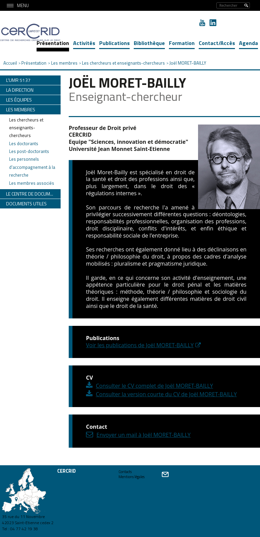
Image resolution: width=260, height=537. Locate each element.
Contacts (125, 471)
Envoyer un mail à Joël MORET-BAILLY (143, 435)
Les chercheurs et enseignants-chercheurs (26, 127)
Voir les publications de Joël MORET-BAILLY (140, 345)
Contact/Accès (217, 43)
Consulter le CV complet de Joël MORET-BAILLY (154, 385)
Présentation (53, 43)
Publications (114, 43)
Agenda (248, 43)
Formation (182, 43)
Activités (84, 43)
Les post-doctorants (29, 151)
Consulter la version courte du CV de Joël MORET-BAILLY (166, 394)
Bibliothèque (149, 43)
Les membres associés (31, 183)
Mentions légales (131, 476)
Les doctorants (23, 143)
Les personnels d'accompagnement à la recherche (32, 167)
